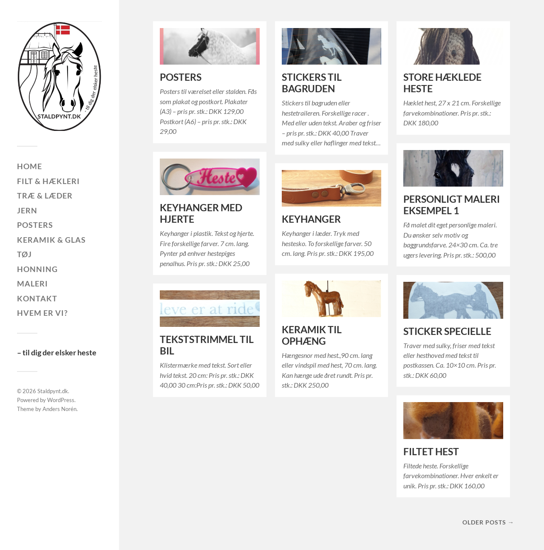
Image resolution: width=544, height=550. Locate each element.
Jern (27, 210)
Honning (37, 269)
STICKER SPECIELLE (447, 331)
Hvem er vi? (42, 313)
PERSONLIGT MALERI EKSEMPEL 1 (451, 204)
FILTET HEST (431, 451)
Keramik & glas (51, 239)
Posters (35, 225)
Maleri (32, 283)
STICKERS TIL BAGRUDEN (312, 82)
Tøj (24, 254)
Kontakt (37, 298)
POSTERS (180, 77)
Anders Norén (59, 408)
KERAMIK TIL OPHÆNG (312, 335)
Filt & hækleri (48, 181)
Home (29, 166)
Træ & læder (45, 195)
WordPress (60, 400)
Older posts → (488, 522)
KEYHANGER (311, 219)
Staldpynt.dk (52, 391)
